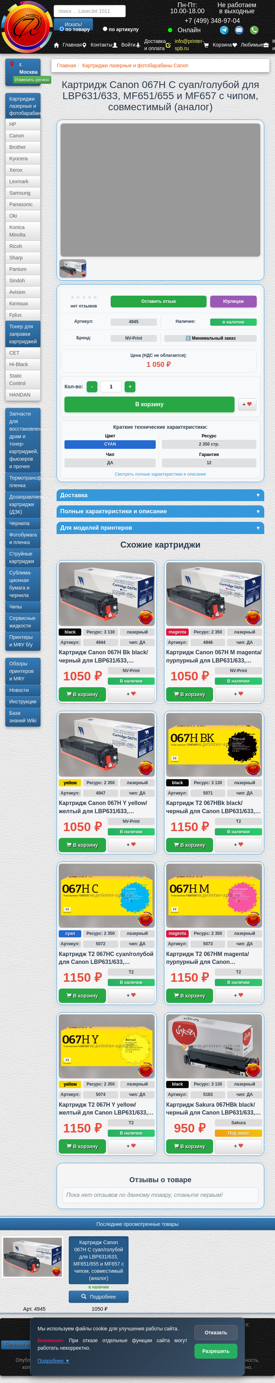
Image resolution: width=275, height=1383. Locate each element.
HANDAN (19, 395)
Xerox (16, 170)
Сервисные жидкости (22, 622)
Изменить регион (32, 79)
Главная (68, 45)
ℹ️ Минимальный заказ (210, 338)
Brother (17, 147)
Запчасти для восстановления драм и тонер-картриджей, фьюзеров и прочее (24, 440)
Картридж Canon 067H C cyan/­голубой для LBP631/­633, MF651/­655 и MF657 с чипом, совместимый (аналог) (99, 1262)
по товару (74, 29)
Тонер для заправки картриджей (23, 334)
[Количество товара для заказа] (111, 386)
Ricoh (15, 246)
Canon (16, 136)
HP (12, 124)
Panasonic (21, 204)
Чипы (15, 607)
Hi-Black (18, 364)
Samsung (19, 193)
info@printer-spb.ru (185, 45)
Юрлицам (233, 301)
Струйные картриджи (21, 557)
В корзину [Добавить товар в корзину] (149, 404)
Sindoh (17, 280)
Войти (123, 45)
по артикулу (121, 29)
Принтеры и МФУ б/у (21, 640)
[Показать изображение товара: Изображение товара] (73, 268)
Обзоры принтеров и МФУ (21, 671)
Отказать (216, 1332)
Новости (19, 690)
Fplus (15, 315)
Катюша (18, 303)
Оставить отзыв (158, 301)
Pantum (17, 269)
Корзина (218, 45)
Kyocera (18, 158)
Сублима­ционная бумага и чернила (20, 584)
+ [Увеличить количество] (131, 386)
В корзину (82, 696)
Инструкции (23, 701)
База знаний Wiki (23, 716)
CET (14, 353)
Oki (13, 216)
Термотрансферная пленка (24, 481)
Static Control (17, 379)
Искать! (73, 24)
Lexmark (19, 181)
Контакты (97, 45)
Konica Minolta (17, 231)
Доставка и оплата (150, 45)
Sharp (16, 258)
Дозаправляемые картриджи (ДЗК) (24, 504)
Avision (17, 292)
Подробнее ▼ (54, 1361)
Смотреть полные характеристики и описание (160, 474)
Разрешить (216, 1351)
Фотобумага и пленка (23, 538)
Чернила (19, 523)
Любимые (248, 45)
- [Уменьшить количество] (92, 386)
